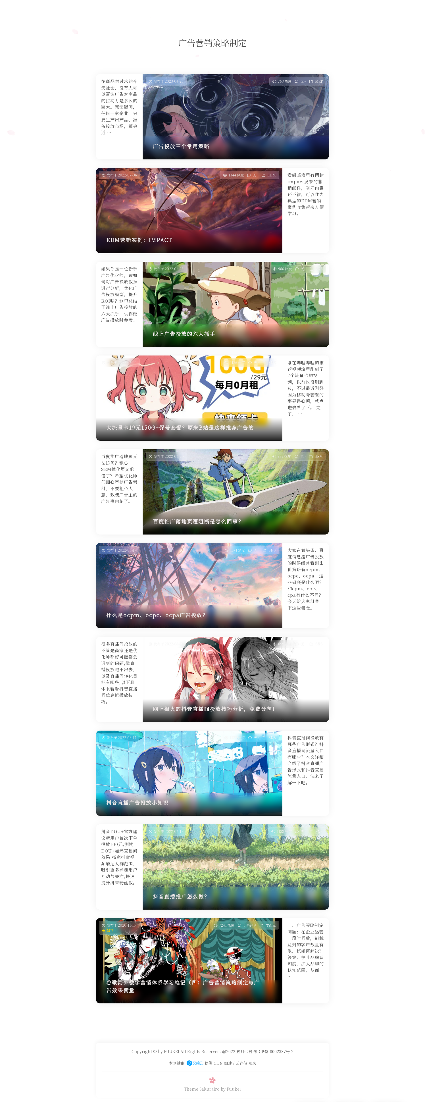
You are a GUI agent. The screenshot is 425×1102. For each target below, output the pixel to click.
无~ (303, 81)
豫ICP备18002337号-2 (272, 1051)
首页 (148, 10)
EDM (271, 174)
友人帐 (226, 10)
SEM (319, 456)
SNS (319, 268)
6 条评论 (250, 925)
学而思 (166, 10)
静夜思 (186, 10)
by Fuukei (231, 1089)
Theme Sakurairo (202, 1089)
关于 (244, 10)
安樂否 (206, 10)
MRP (319, 81)
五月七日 (244, 1051)
